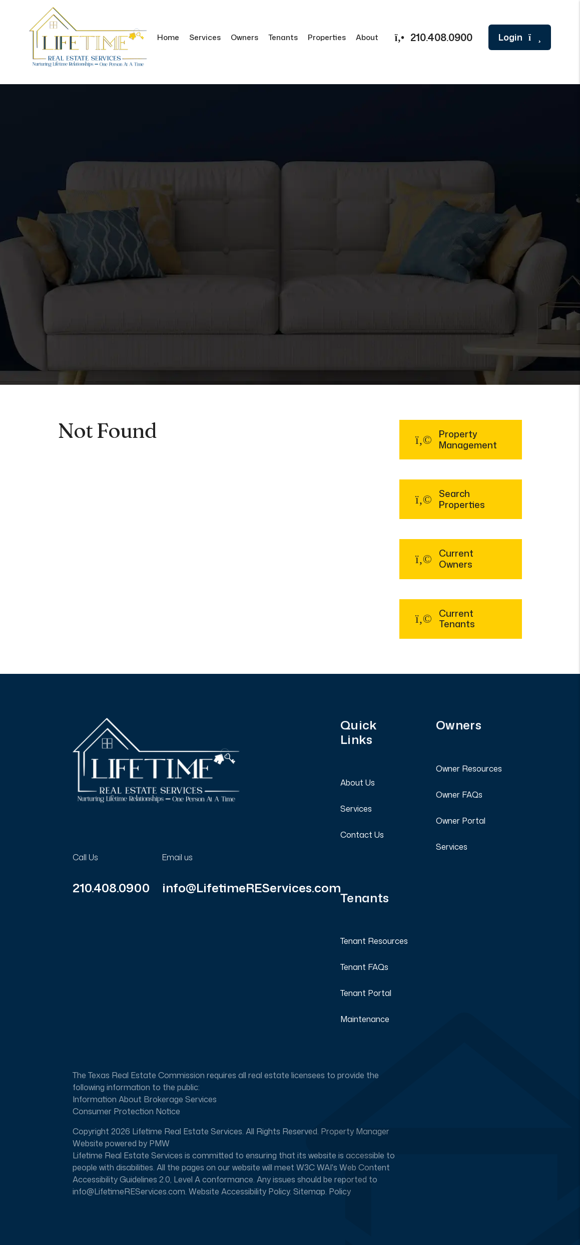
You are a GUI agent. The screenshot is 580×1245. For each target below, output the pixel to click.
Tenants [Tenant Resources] (283, 37)
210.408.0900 (441, 37)
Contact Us (362, 834)
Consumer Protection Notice (126, 1111)
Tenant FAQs (364, 966)
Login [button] (519, 37)
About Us (357, 782)
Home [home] (168, 37)
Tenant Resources (374, 940)
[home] (88, 36)
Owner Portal (460, 820)
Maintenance (364, 1019)
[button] (460, 439)
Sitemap (309, 1191)
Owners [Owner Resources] (244, 37)
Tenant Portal (365, 993)
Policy (340, 1191)
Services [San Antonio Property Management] (205, 37)
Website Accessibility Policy (239, 1191)
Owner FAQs (459, 794)
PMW (159, 1143)
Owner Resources (469, 768)
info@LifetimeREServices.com (251, 887)
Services (356, 808)
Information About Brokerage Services (145, 1099)
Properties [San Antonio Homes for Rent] (327, 37)
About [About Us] (367, 37)
